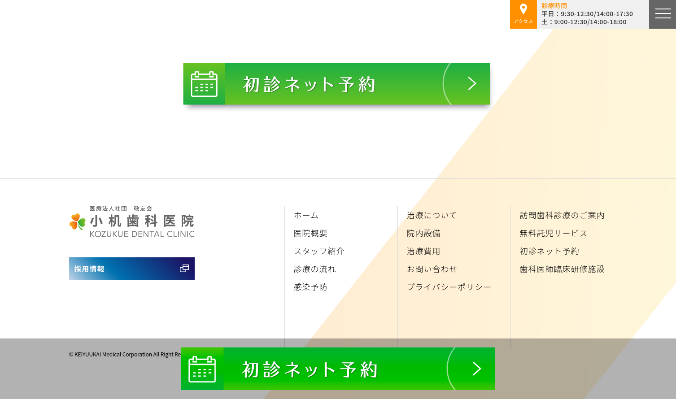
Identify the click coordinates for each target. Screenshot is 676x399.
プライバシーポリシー (449, 286)
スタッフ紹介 (319, 250)
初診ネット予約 (550, 250)
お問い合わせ (432, 268)
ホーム (306, 215)
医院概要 (311, 233)
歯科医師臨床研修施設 (562, 268)
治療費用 (424, 250)
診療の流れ (315, 268)
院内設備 (424, 233)
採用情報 (89, 268)
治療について (432, 215)
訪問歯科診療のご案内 (562, 215)
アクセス (523, 14)
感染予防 (311, 286)
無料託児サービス (554, 233)
